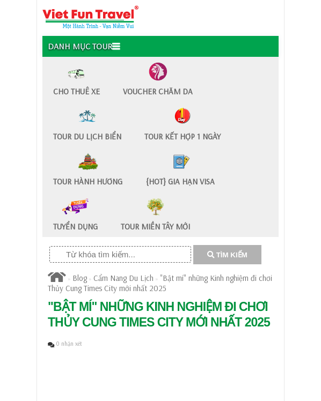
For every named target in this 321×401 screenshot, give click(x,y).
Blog (79, 278)
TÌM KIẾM (227, 255)
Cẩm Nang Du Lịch (123, 278)
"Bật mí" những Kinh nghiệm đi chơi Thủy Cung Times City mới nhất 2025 (160, 283)
